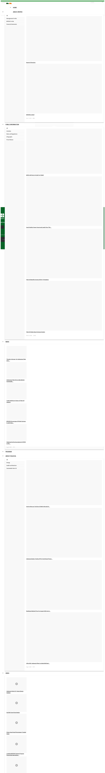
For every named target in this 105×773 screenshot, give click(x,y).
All (7, 15)
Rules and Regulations (12, 134)
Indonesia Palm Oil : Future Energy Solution (15, 692)
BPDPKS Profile (10, 21)
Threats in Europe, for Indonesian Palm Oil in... (16, 360)
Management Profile (12, 18)
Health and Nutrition (12, 465)
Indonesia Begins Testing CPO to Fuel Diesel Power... (39, 559)
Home (15, 7)
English (92, 2)
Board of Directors (30, 62)
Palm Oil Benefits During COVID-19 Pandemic (37, 279)
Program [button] (9, 451)
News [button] (7, 341)
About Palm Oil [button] (11, 456)
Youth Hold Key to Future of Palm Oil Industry (15, 401)
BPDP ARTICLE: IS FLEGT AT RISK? (35, 175)
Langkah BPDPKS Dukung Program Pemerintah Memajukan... (15, 754)
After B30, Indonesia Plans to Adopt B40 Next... (38, 663)
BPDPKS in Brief (30, 114)
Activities (9, 131)
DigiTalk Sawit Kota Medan (13, 712)
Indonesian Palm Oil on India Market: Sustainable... (16, 380)
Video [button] (7, 673)
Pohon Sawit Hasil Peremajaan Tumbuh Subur (16, 733)
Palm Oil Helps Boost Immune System (35, 332)
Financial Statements (12, 24)
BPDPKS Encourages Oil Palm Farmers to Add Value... (16, 422)
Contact (3, 2)
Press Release (10, 139)
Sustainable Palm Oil (12, 468)
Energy (8, 462)
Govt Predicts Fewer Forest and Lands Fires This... (38, 227)
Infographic (9, 137)
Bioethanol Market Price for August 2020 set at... (38, 611)
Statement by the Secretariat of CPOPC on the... (16, 442)
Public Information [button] (12, 124)
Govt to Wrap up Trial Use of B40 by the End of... (38, 506)
